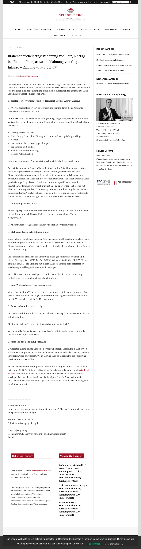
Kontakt (58, 35)
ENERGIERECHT (64, 29)
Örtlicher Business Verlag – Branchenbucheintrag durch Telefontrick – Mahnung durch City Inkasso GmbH (73, 491)
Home (18, 29)
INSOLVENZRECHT (88, 29)
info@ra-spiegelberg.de (114, 140)
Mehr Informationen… (114, 544)
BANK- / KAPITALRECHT (38, 29)
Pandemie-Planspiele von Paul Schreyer (114, 65)
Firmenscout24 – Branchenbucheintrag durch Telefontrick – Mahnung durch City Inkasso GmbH (70, 508)
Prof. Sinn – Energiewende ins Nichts (113, 54)
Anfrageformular (40, 470)
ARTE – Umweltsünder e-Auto (110, 70)
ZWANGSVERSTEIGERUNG (116, 29)
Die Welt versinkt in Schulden (110, 60)
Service (75, 35)
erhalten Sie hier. (104, 169)
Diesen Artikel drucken (29, 76)
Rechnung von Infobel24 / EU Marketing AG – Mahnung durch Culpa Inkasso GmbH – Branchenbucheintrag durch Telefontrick (72, 473)
